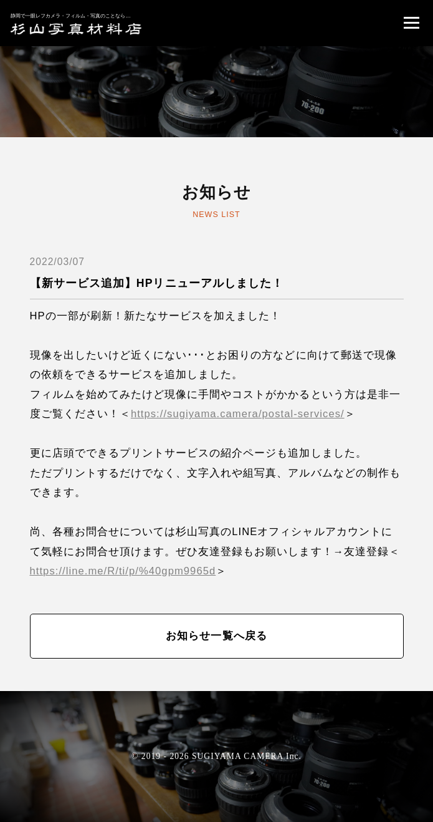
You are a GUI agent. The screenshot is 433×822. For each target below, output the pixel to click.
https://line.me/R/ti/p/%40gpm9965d (123, 571)
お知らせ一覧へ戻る (216, 636)
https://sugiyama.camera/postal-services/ (238, 414)
